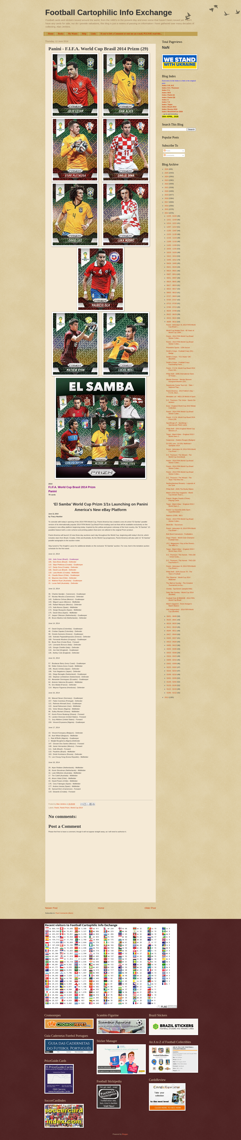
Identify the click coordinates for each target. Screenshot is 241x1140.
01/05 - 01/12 (172, 693)
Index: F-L (166, 90)
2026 (167, 169)
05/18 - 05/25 (172, 623)
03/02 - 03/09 (172, 663)
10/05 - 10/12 (172, 260)
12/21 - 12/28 (172, 220)
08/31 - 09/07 (172, 278)
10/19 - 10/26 (172, 252)
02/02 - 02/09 (172, 678)
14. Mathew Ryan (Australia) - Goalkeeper (65, 581)
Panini (56, 808)
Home (50, 34)
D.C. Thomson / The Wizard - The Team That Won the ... (179, 479)
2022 (167, 184)
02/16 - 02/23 (172, 671)
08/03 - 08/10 (172, 292)
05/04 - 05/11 (172, 631)
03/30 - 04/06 (172, 649)
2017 (167, 202)
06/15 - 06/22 (172, 318)
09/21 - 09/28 (172, 267)
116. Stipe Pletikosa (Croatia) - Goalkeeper (65, 565)
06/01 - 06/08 (172, 616)
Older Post (150, 908)
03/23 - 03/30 (172, 653)
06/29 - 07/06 (172, 311)
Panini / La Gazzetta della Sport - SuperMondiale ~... (178, 511)
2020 (167, 191)
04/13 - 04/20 (172, 642)
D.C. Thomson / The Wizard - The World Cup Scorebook (179, 456)
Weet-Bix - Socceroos (174, 525)
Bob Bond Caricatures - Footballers (179, 534)
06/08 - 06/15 (172, 322)
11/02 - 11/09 (172, 245)
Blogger (125, 1134)
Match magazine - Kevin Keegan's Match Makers (179, 605)
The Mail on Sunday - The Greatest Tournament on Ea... (179, 584)
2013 (167, 697)
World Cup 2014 (77, 808)
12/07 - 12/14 (172, 227)
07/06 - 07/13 (172, 307)
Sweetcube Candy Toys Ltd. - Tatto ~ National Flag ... (180, 386)
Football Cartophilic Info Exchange (108, 12)
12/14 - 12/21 (172, 223)
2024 (167, 176)
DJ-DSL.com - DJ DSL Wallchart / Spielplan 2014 (179, 444)
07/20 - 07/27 (172, 300)
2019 (167, 195)
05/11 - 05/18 (172, 627)
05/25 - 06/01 (172, 620)
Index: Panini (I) (168, 95)
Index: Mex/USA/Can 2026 (172, 111)
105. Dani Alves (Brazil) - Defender (62, 562)
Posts (167, 151)
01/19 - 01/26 (172, 685)
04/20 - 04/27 (172, 638)
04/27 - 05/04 (172, 634)
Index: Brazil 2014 (169, 107)
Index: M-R (166, 93)
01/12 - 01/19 (172, 689)
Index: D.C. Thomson (170, 88)
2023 (167, 180)
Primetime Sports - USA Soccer (178, 347)
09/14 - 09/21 (172, 271)
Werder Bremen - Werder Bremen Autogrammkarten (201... (179, 380)
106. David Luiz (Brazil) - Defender (62, 570)
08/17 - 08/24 (172, 285)
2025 (167, 173)
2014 (167, 213)
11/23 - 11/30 (172, 234)
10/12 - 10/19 (172, 256)
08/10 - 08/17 (172, 289)
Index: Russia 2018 (169, 109)
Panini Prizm (64, 808)
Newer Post (51, 908)
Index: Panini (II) (168, 97)
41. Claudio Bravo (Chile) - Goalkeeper (64, 575)
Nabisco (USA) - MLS (174, 515)
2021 (167, 187)
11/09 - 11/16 (172, 241)
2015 (167, 209)
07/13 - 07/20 (172, 303)
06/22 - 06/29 (172, 314)
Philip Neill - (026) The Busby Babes (180, 489)
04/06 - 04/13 (172, 645)
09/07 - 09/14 (172, 274)
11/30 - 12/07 (172, 231)
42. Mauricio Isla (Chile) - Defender (62, 578)
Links (93, 34)
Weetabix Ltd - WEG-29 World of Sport (181, 396)
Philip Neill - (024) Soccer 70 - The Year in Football (179, 573)
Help (84, 34)
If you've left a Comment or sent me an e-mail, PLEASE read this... (131, 34)
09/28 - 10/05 (172, 263)
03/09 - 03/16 (172, 660)
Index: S (165, 100)
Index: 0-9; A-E (168, 85)
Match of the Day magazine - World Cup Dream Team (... (179, 494)
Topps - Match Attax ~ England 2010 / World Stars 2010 (180, 550)
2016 (167, 206)
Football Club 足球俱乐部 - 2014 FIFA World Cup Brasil (180, 599)
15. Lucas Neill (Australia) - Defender (63, 583)
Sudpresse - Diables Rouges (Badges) (180, 440)
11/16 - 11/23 (172, 238)
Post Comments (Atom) (64, 913)
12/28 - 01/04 (172, 216)
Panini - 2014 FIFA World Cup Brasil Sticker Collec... (179, 337)
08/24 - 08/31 (172, 282)
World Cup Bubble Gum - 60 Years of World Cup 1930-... (180, 331)
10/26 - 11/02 (172, 249)
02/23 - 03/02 (172, 667)
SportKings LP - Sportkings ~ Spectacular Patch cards (177, 424)
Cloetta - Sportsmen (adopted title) (179, 589)
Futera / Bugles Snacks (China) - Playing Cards (178, 499)
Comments (169, 155)
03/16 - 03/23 (172, 656)
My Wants (72, 34)
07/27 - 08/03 (172, 296)
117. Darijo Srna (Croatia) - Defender (63, 567)
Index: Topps (167, 104)
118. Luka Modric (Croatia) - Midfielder (63, 573)
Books (61, 34)
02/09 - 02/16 (172, 674)
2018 (167, 198)
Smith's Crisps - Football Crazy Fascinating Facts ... (178, 363)
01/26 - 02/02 (172, 682)
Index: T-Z (166, 102)
